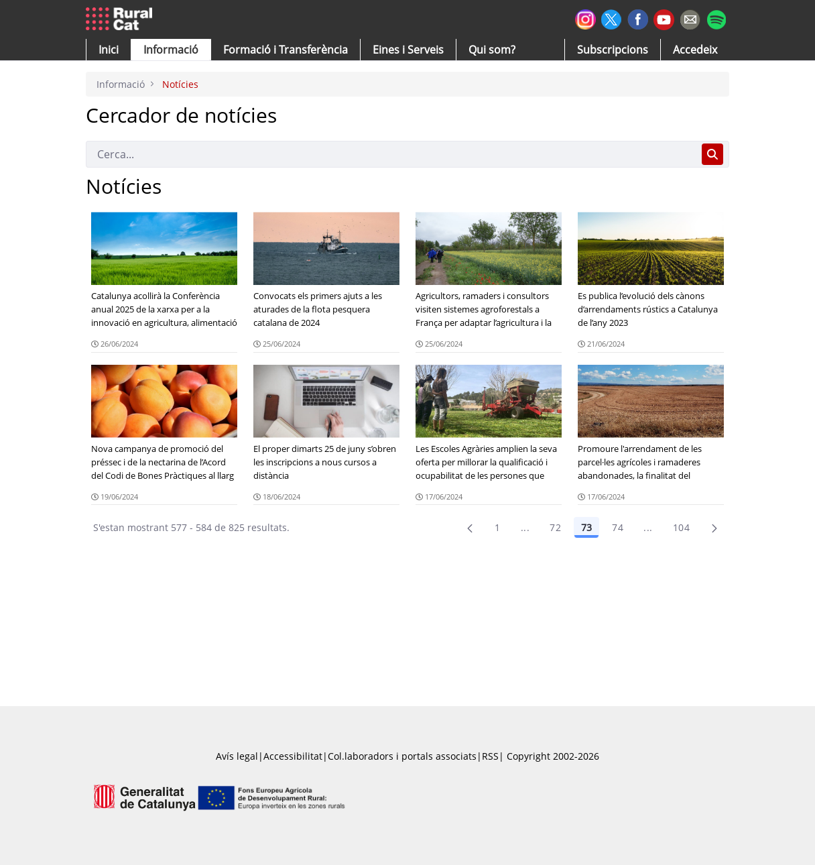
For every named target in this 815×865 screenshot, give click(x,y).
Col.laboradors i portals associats (402, 756)
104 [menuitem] (681, 527)
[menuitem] (285, 49)
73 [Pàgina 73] (586, 527)
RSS (490, 756)
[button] (108, 49)
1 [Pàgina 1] (497, 527)
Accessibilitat (292, 756)
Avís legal (237, 756)
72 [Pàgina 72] (555, 527)
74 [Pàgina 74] (617, 527)
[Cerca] (391, 154)
